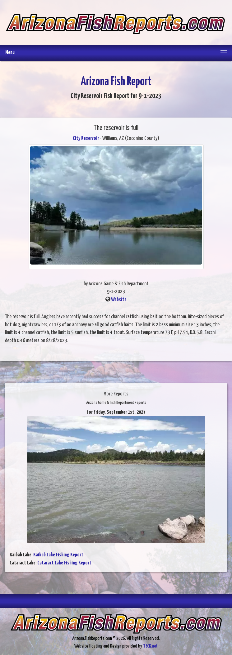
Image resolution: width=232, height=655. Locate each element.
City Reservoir (86, 138)
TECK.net (150, 646)
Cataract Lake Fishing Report (64, 563)
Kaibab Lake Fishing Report (58, 555)
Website (119, 299)
